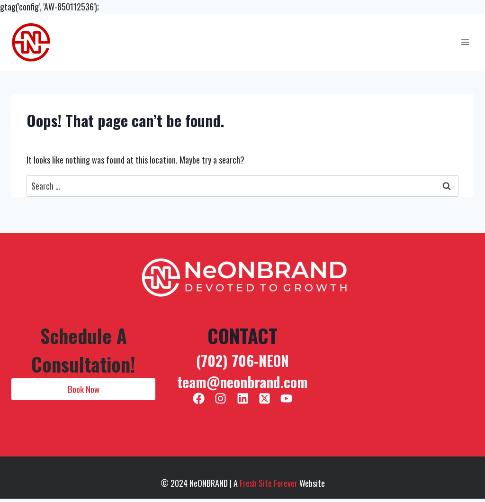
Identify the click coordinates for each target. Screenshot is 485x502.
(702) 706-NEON (242, 360)
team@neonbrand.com (242, 381)
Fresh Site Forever (268, 483)
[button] (83, 389)
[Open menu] (465, 42)
